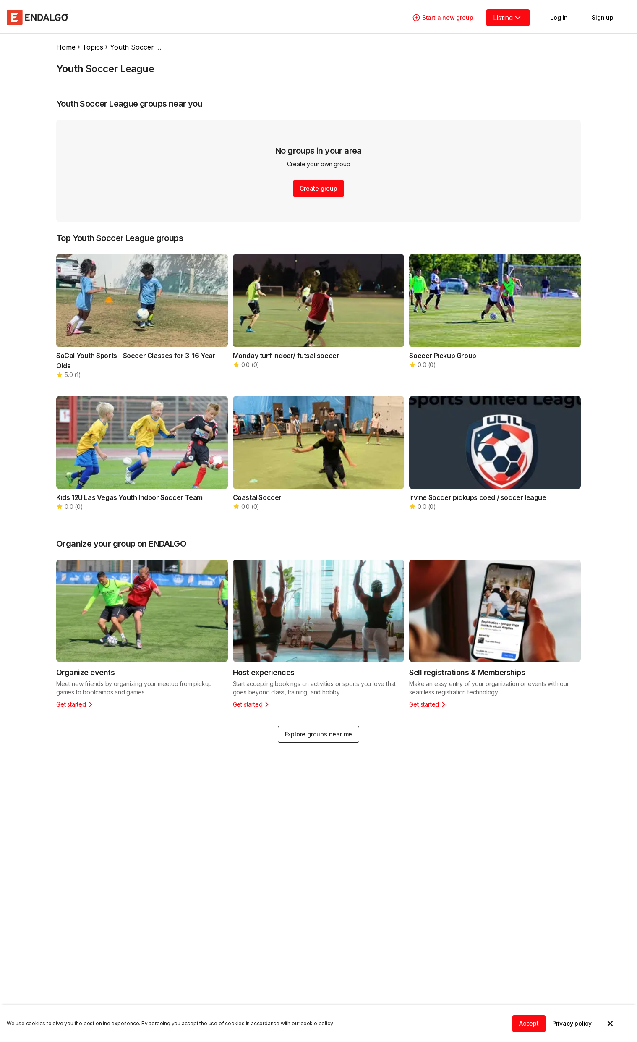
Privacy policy (572, 1023)
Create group (318, 188)
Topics (92, 47)
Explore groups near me (318, 734)
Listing (508, 18)
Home (66, 47)
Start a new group (442, 17)
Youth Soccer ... (135, 47)
